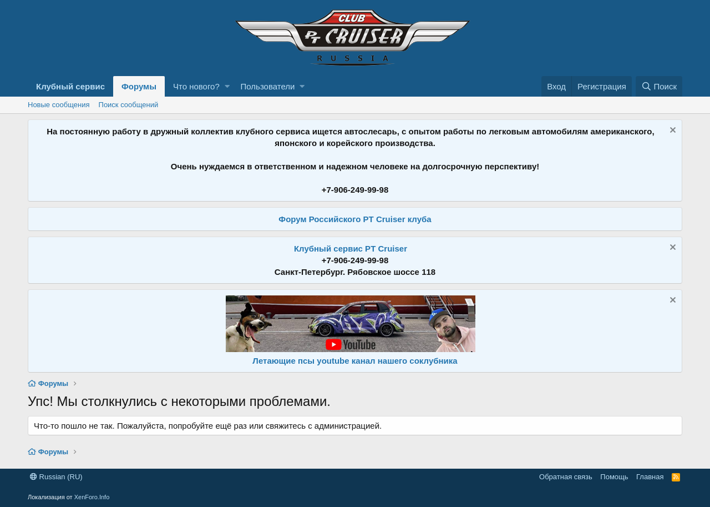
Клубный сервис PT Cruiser (350, 248)
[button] (227, 86)
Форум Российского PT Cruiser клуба (354, 219)
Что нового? (196, 86)
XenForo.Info (92, 497)
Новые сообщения (59, 105)
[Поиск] (659, 86)
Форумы (138, 86)
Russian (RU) (56, 477)
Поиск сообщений (129, 105)
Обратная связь (565, 477)
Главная (649, 477)
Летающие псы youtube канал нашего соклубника (354, 360)
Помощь (614, 477)
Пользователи (268, 86)
